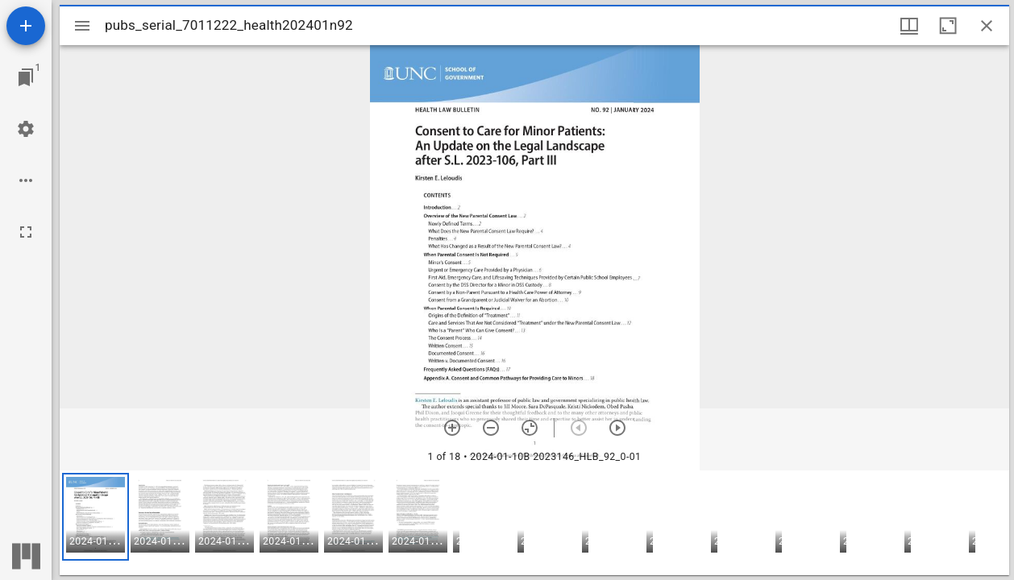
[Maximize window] (948, 25)
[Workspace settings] (25, 129)
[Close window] (986, 25)
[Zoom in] (452, 427)
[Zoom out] (491, 427)
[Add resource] (25, 25)
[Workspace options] (25, 180)
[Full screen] (25, 232)
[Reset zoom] (529, 427)
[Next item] (617, 427)
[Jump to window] (25, 77)
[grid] (534, 522)
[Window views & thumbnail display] (909, 25)
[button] (95, 517)
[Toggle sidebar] (82, 25)
